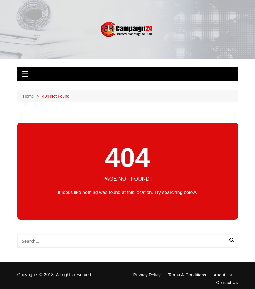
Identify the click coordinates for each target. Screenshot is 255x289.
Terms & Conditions (187, 275)
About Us (223, 275)
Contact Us (227, 282)
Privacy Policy (146, 275)
